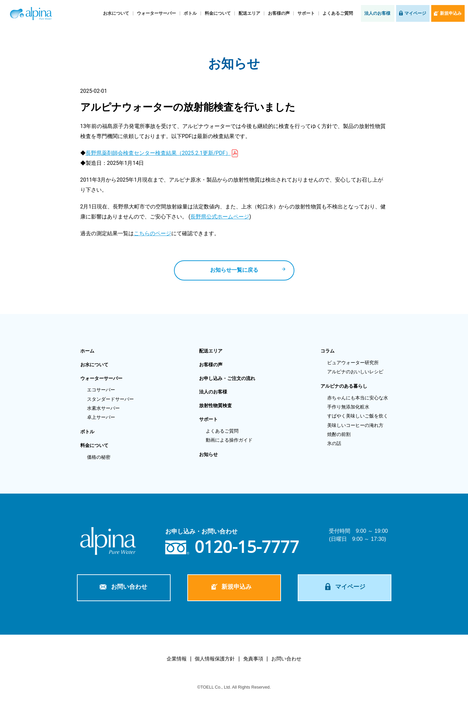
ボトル (190, 13)
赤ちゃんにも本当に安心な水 (357, 397)
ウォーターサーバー (156, 13)
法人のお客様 (377, 13)
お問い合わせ (129, 586)
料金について (218, 13)
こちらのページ (152, 233)
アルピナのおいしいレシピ (355, 371)
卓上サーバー (101, 417)
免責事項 (253, 658)
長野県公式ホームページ (219, 216)
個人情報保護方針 (215, 658)
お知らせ (208, 454)
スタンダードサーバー (110, 399)
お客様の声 (279, 13)
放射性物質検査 (215, 405)
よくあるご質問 (337, 13)
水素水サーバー (103, 408)
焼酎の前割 (339, 434)
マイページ (415, 13)
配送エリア (249, 13)
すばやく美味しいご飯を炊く (357, 416)
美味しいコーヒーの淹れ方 (355, 425)
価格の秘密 (98, 457)
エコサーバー (101, 389)
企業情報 (177, 658)
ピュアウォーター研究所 (353, 362)
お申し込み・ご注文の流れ (227, 378)
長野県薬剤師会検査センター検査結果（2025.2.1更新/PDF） (158, 153)
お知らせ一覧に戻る (234, 270)
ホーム (87, 351)
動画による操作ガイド (229, 440)
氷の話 (334, 443)
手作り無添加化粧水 (348, 406)
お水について (116, 13)
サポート (306, 13)
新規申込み (451, 13)
